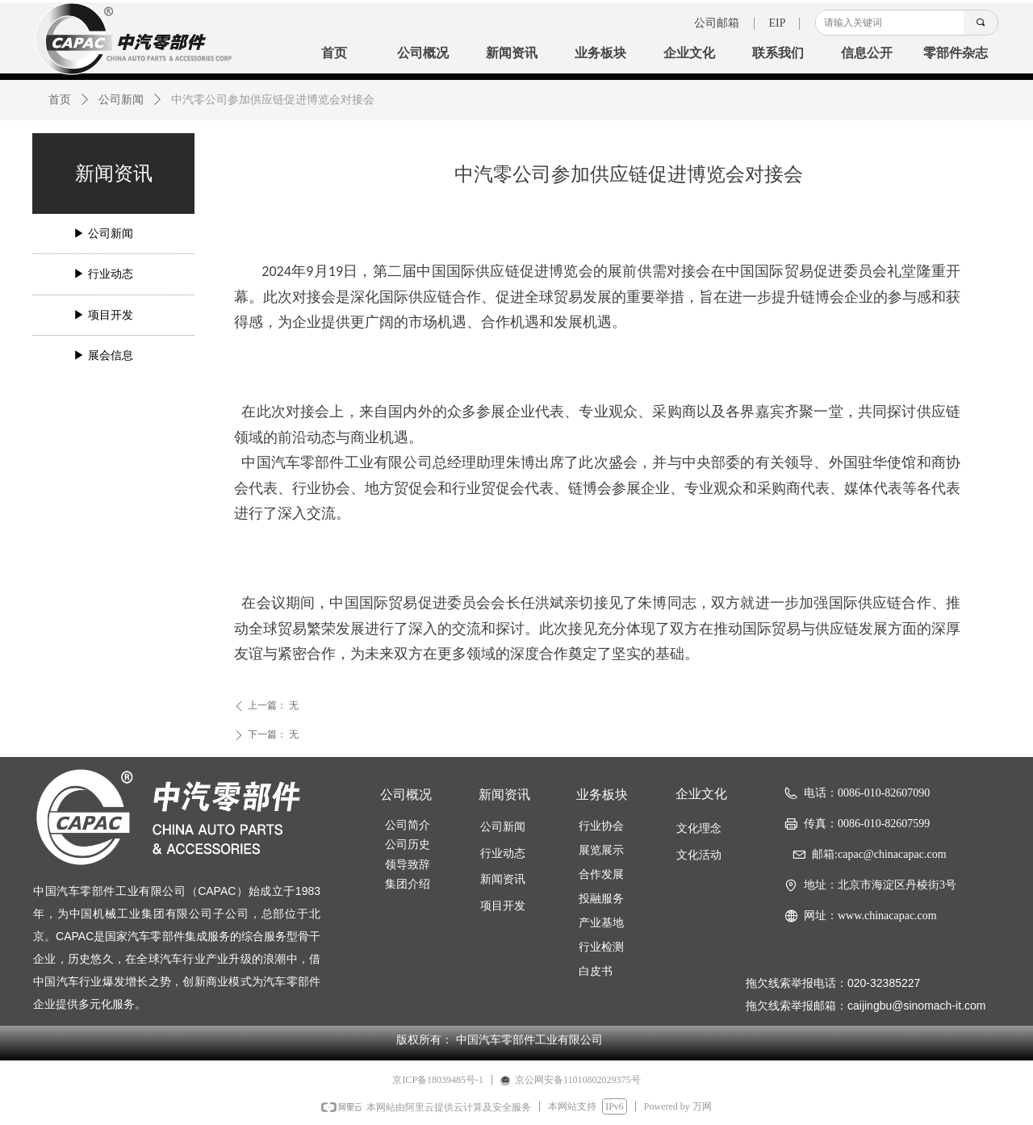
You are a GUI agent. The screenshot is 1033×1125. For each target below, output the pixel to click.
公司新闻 (121, 100)
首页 (59, 100)
